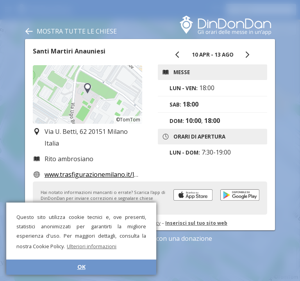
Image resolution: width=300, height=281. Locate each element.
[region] (87, 94)
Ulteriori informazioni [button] (91, 246)
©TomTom (128, 119)
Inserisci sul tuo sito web (196, 223)
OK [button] (81, 266)
